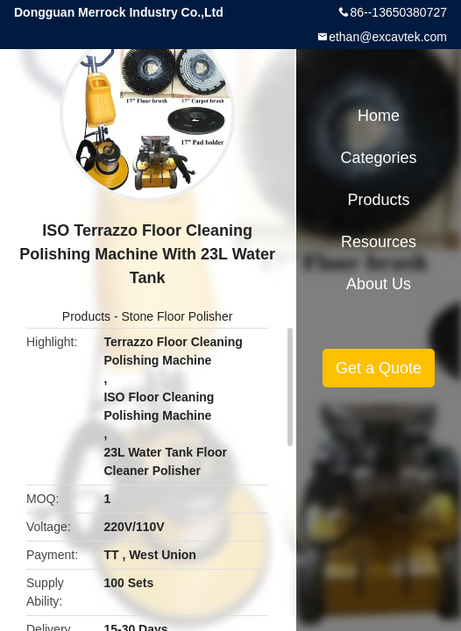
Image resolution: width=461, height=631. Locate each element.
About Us (378, 284)
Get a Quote (379, 368)
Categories (379, 158)
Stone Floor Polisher (177, 316)
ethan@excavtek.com (388, 37)
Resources (378, 242)
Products (86, 316)
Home (379, 115)
